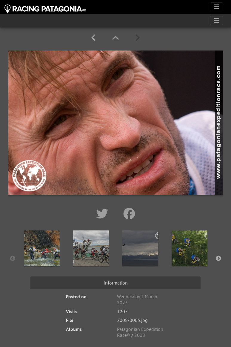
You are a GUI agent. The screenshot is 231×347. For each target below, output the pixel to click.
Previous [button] (13, 259)
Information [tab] (116, 283)
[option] (41, 257)
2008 (139, 335)
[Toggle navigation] (216, 6)
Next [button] (218, 259)
